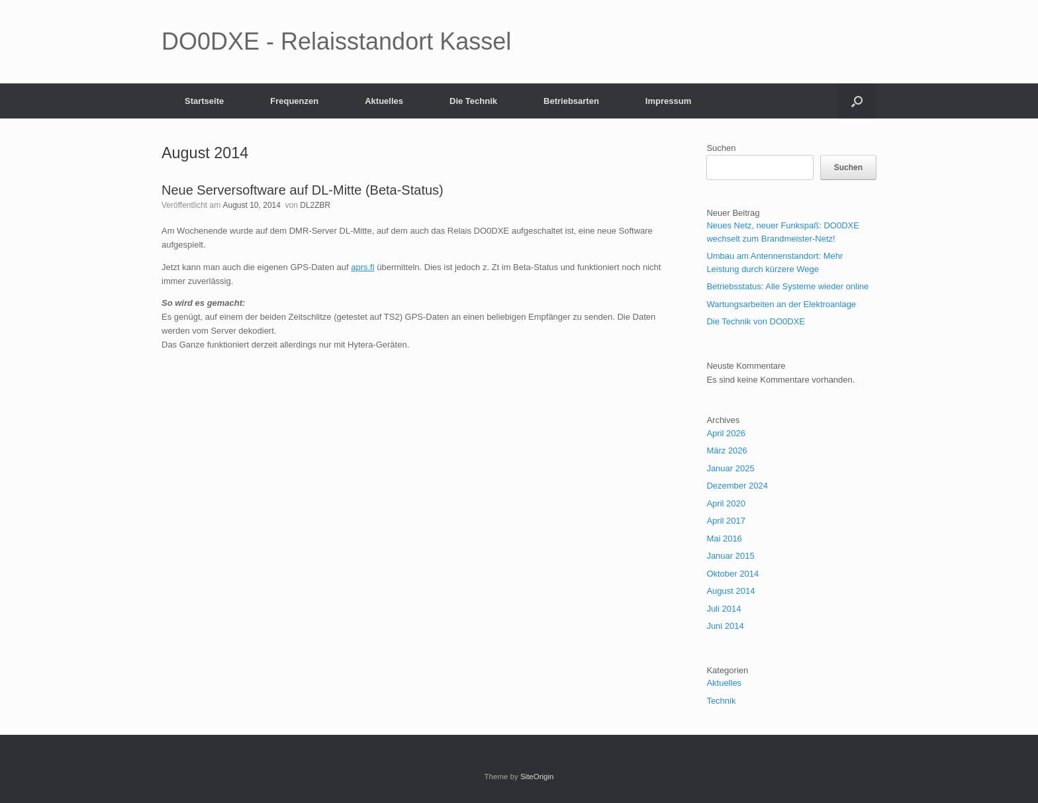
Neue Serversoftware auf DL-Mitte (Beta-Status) (303, 190)
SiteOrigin (537, 776)
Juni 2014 (724, 626)
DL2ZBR (315, 205)
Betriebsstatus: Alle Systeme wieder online (787, 286)
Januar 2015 (730, 556)
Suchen (720, 148)
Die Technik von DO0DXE (755, 321)
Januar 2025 (730, 468)
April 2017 (725, 521)
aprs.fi (362, 267)
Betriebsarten (571, 101)
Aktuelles (384, 101)
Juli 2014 (723, 609)
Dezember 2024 (737, 486)
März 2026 (726, 450)
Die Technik (473, 101)
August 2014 (730, 591)
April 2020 (725, 503)
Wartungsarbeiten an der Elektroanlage (781, 304)
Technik (720, 701)
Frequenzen (294, 101)
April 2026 (725, 433)
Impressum (668, 101)
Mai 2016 (723, 538)
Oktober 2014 (732, 574)
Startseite (204, 101)
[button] (856, 100)
